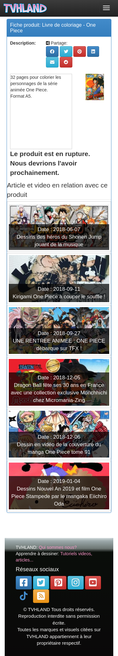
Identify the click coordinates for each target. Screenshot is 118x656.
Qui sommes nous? (58, 547)
